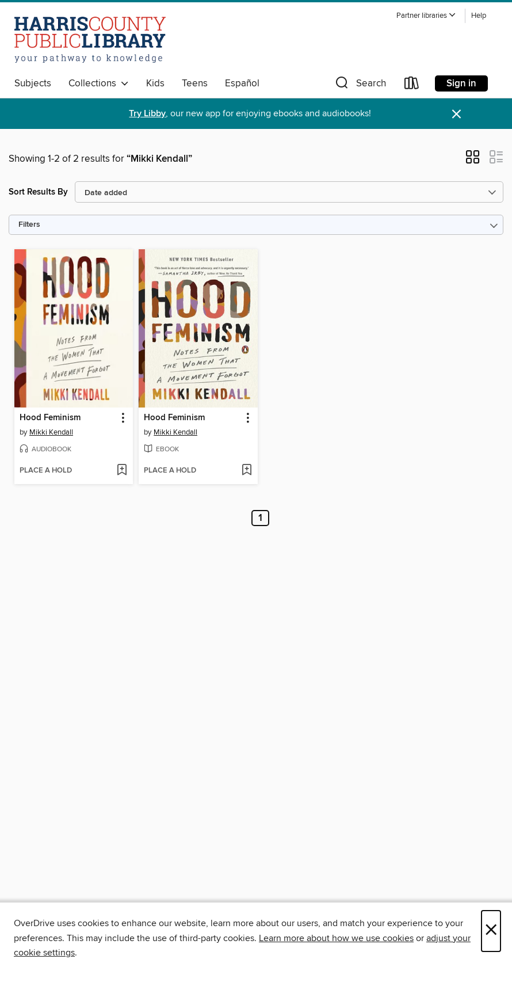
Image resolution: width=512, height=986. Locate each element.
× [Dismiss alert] (456, 114)
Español (242, 83)
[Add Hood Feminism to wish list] (121, 470)
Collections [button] (98, 83)
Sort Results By (38, 191)
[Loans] (412, 85)
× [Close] (491, 931)
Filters (29, 225)
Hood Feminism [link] (50, 418)
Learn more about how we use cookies (336, 938)
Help (478, 16)
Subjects (32, 83)
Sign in (461, 83)
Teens (195, 83)
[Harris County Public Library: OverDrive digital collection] (90, 39)
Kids (155, 83)
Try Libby (147, 114)
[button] (426, 16)
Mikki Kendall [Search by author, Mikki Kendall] (51, 432)
